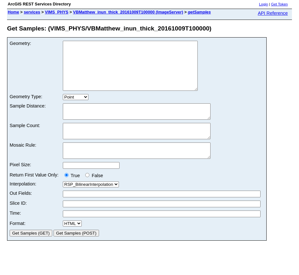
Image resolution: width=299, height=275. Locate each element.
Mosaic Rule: (23, 160)
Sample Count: (25, 138)
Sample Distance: (28, 115)
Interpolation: (23, 202)
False (94, 193)
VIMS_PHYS (56, 12)
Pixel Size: (20, 182)
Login (263, 4)
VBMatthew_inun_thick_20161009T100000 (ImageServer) (128, 12)
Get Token (279, 4)
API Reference (273, 13)
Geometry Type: (26, 106)
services (32, 12)
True (73, 193)
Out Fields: (21, 211)
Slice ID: (18, 221)
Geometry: (20, 43)
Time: (15, 231)
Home (13, 12)
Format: (18, 241)
